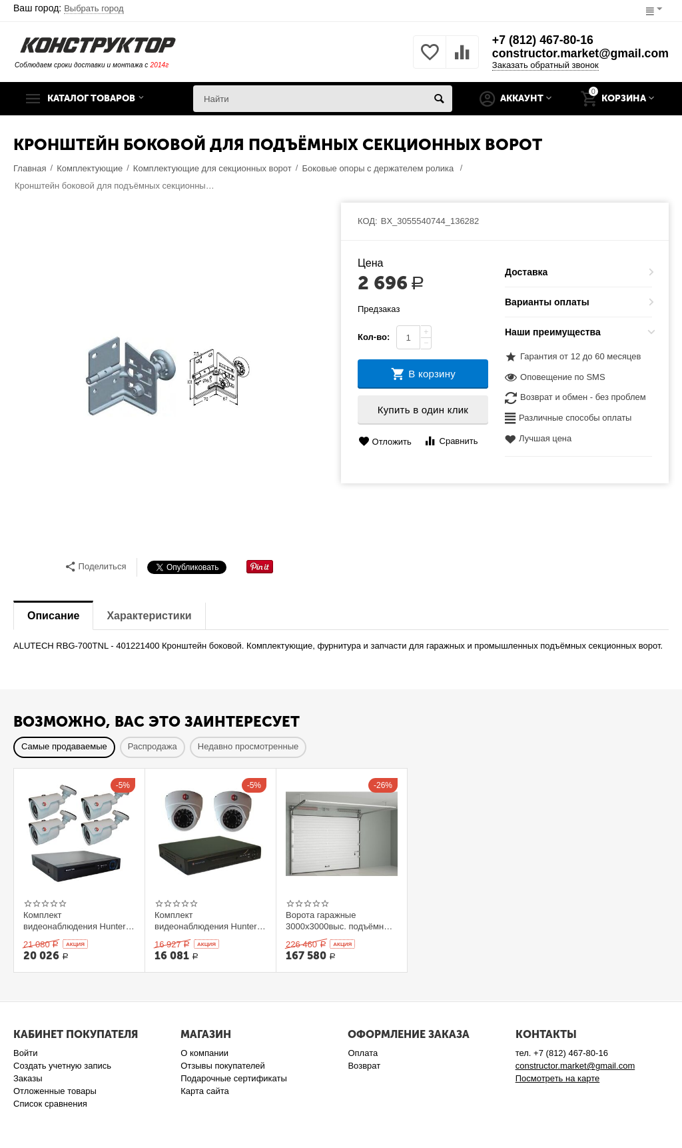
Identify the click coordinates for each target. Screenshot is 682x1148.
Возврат (364, 1066)
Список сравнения (50, 1104)
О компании (204, 1053)
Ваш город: (68, 8)
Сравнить (451, 441)
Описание (53, 615)
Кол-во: (374, 337)
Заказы (28, 1078)
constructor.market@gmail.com (579, 54)
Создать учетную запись (62, 1066)
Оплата (363, 1053)
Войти (25, 1053)
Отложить (385, 441)
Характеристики (149, 615)
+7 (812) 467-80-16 (540, 40)
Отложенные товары (55, 1091)
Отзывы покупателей (222, 1066)
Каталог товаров (95, 98)
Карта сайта (204, 1091)
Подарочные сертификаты (233, 1078)
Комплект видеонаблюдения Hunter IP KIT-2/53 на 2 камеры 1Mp (206, 920)
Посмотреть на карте (557, 1078)
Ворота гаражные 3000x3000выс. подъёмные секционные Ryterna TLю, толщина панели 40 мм (340, 920)
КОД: (368, 221)
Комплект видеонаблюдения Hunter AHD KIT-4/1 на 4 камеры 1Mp (74, 920)
